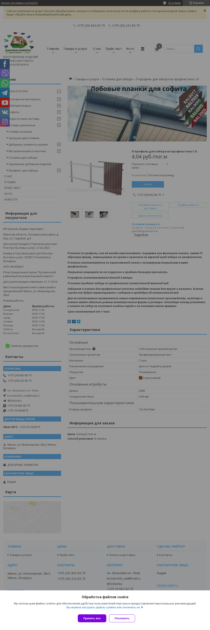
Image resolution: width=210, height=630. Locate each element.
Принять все (92, 618)
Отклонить (123, 618)
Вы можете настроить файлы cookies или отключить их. (103, 608)
